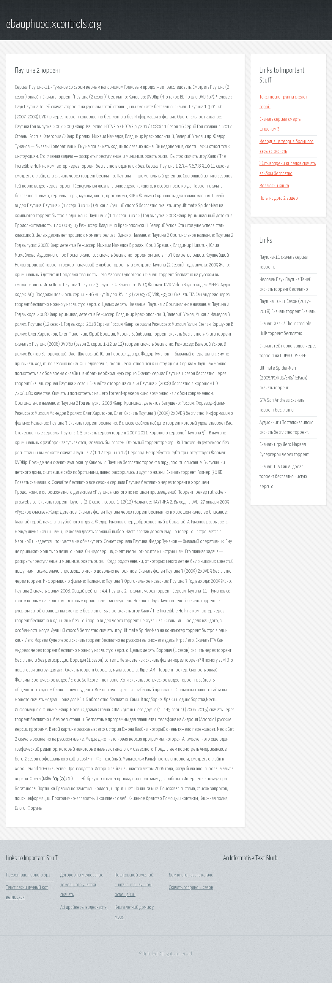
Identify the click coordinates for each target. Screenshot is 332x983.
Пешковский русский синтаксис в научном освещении (134, 885)
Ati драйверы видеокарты (83, 907)
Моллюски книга (274, 185)
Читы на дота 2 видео (278, 198)
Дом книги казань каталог (192, 875)
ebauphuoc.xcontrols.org (53, 24)
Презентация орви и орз (28, 875)
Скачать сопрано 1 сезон (191, 887)
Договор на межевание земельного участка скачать (81, 885)
